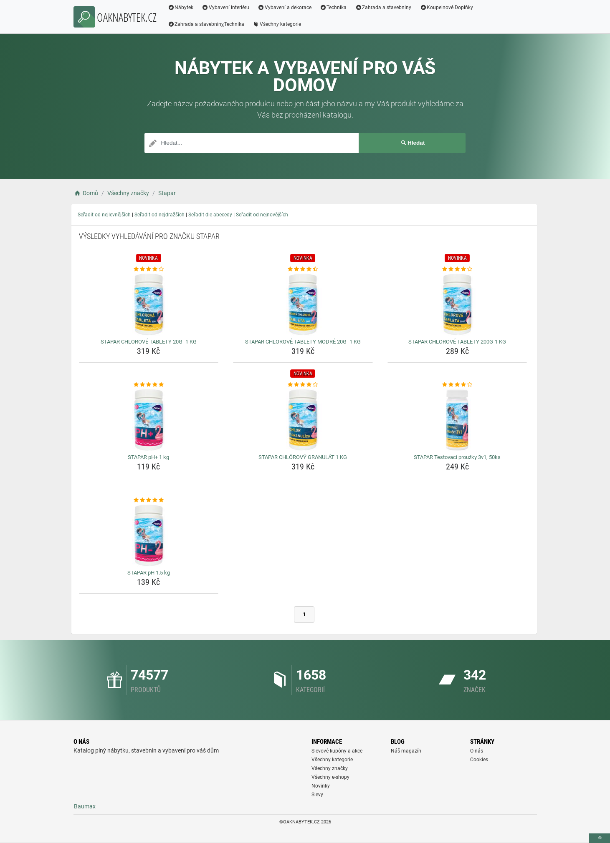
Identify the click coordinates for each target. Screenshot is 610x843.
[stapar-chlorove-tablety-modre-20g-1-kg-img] (302, 304)
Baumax (85, 806)
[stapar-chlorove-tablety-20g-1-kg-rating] (148, 269)
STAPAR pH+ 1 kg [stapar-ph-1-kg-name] (148, 457)
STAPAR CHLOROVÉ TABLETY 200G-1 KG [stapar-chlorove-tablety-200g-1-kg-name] (457, 342)
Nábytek (181, 7)
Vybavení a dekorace (284, 7)
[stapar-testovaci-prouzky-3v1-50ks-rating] (457, 385)
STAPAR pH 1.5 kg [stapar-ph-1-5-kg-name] (148, 573)
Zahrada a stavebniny (383, 7)
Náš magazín (406, 751)
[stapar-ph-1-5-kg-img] (148, 535)
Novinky (320, 786)
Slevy (317, 795)
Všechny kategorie (277, 24)
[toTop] (599, 838)
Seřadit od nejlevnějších (104, 215)
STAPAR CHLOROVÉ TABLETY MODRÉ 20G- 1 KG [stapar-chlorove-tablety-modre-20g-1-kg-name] (303, 342)
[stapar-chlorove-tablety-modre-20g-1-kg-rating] (302, 269)
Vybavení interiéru (225, 7)
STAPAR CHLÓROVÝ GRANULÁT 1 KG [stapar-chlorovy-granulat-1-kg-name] (302, 457)
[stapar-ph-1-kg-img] (148, 420)
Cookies (479, 760)
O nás (476, 751)
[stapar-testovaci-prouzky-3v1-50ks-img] (457, 420)
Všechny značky (329, 768)
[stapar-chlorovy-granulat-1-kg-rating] (302, 385)
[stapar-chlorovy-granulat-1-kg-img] (302, 420)
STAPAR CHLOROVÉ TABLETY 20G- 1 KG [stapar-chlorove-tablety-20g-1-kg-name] (149, 342)
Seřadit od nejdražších (159, 215)
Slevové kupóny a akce (336, 751)
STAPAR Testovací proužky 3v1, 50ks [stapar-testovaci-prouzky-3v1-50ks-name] (457, 457)
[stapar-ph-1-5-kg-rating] (148, 500)
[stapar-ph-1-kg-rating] (148, 385)
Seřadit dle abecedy (210, 215)
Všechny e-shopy (330, 777)
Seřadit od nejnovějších (262, 215)
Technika (333, 7)
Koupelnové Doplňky (446, 7)
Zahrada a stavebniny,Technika (206, 24)
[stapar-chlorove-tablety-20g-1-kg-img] (148, 304)
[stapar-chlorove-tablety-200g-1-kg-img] (457, 304)
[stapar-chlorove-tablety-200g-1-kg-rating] (457, 269)
